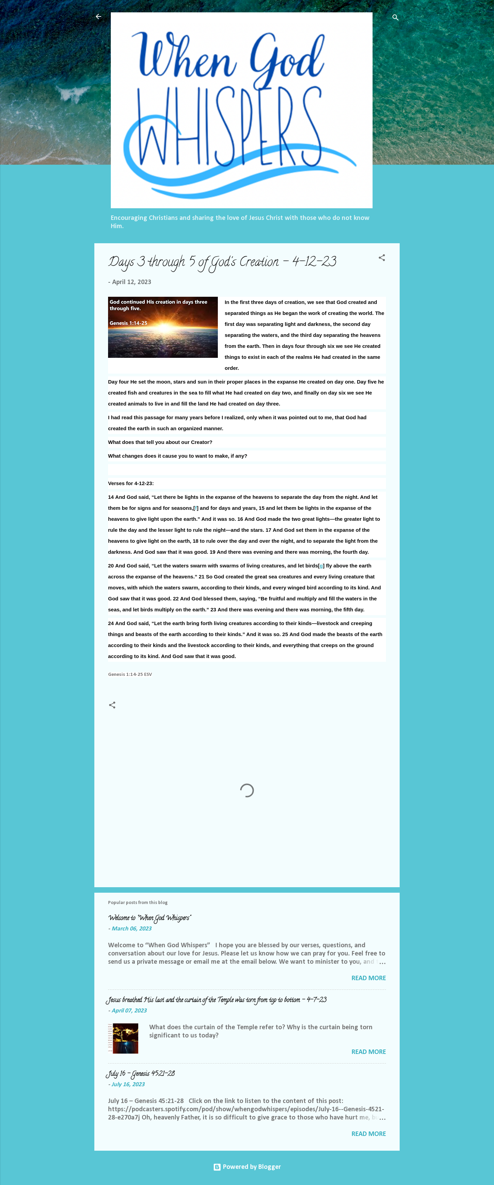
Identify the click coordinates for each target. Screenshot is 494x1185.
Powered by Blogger (247, 1167)
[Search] (395, 18)
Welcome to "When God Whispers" (149, 919)
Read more (369, 978)
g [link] (321, 565)
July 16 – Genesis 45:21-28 (141, 1074)
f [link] (196, 508)
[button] (382, 259)
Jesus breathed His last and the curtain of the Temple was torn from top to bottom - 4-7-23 (217, 1001)
